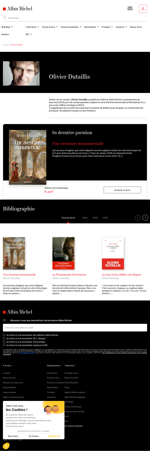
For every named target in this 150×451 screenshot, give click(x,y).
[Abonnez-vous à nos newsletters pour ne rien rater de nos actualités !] (128, 8)
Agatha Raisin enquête (74, 392)
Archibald (68, 401)
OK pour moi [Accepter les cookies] (54, 436)
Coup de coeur (71, 373)
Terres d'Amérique (72, 406)
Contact (7, 373)
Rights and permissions (13, 397)
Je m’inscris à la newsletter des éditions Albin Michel (32, 335)
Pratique (51, 392)
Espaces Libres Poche (74, 411)
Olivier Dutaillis (11, 278)
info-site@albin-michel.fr (27, 352)
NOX (66, 416)
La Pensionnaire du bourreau (69, 274)
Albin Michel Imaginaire (75, 397)
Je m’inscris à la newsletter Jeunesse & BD (27, 345)
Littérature (52, 373)
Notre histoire (9, 377)
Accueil (6, 45)
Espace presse (9, 392)
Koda (66, 387)
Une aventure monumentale (78, 143)
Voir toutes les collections (73, 426)
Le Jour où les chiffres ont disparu (121, 274)
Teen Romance (71, 382)
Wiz (66, 421)
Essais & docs (53, 377)
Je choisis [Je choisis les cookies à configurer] (34, 436)
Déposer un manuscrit (13, 382)
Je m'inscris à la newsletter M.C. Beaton (26, 338)
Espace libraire (9, 387)
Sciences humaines (55, 382)
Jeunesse (51, 397)
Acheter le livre (122, 190)
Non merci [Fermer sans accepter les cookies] (13, 436)
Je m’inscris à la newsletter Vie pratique (25, 341)
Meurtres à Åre (71, 377)
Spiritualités (52, 387)
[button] (6, 446)
